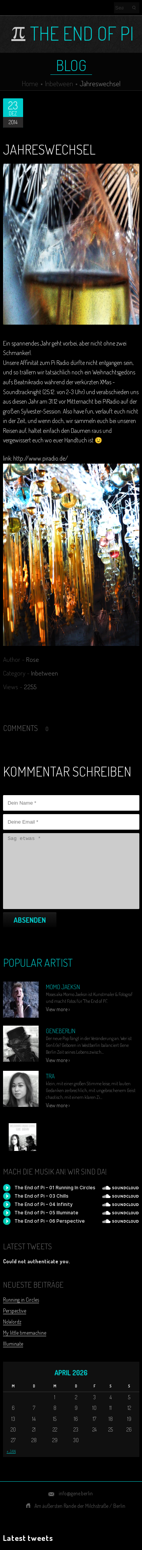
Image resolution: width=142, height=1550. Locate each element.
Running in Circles (21, 1299)
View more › (58, 1009)
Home (30, 83)
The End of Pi (82, 33)
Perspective (14, 1310)
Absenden (30, 919)
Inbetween (59, 83)
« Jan (11, 1451)
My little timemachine (24, 1332)
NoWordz (12, 1321)
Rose (32, 659)
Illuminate (13, 1343)
